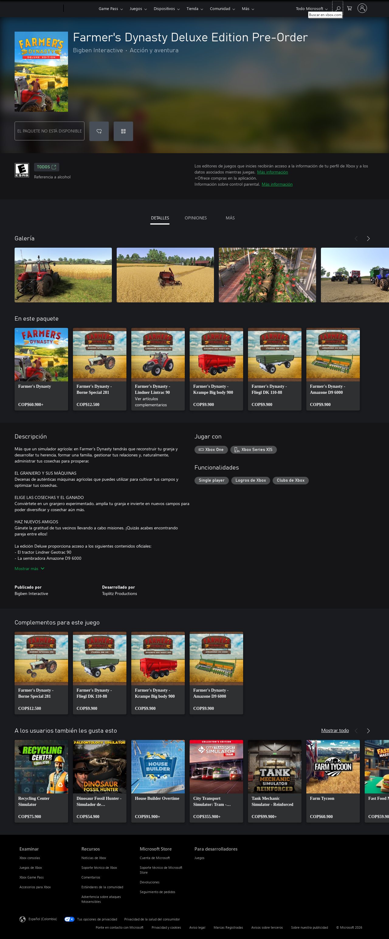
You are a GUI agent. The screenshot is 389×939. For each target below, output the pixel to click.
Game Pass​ (108, 8)
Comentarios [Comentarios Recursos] (90, 877)
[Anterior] (356, 238)
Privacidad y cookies (166, 927)
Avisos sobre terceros (267, 927)
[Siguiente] (368, 238)
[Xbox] (80, 8)
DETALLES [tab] (160, 218)
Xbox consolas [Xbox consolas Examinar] (29, 858)
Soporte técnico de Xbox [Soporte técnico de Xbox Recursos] (99, 867)
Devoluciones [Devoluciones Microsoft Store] (150, 882)
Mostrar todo (335, 730)
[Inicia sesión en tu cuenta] (362, 8)
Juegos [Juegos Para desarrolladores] (199, 858)
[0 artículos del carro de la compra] (349, 8)
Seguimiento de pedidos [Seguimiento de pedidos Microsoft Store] (157, 892)
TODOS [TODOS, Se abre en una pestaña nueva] (46, 167)
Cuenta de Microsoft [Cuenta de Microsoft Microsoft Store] (155, 858)
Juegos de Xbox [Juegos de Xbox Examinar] (30, 867)
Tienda (192, 8)
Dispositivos (164, 8)
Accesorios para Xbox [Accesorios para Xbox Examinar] (35, 887)
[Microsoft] (40, 8)
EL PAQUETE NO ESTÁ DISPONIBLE (49, 131)
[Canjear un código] (123, 131)
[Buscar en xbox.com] (337, 8)
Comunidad (220, 8)
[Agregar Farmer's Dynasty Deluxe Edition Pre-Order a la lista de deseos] (99, 131)
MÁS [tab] (230, 218)
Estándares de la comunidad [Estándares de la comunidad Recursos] (102, 887)
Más (246, 8)
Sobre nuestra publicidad (309, 927)
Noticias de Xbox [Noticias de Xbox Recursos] (93, 858)
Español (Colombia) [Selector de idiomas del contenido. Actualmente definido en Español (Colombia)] (43, 919)
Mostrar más (29, 568)
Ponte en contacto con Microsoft (119, 927)
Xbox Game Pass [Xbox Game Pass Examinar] (31, 877)
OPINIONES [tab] (196, 218)
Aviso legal (197, 927)
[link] (41, 369)
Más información (272, 172)
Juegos (136, 8)
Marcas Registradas (228, 927)
